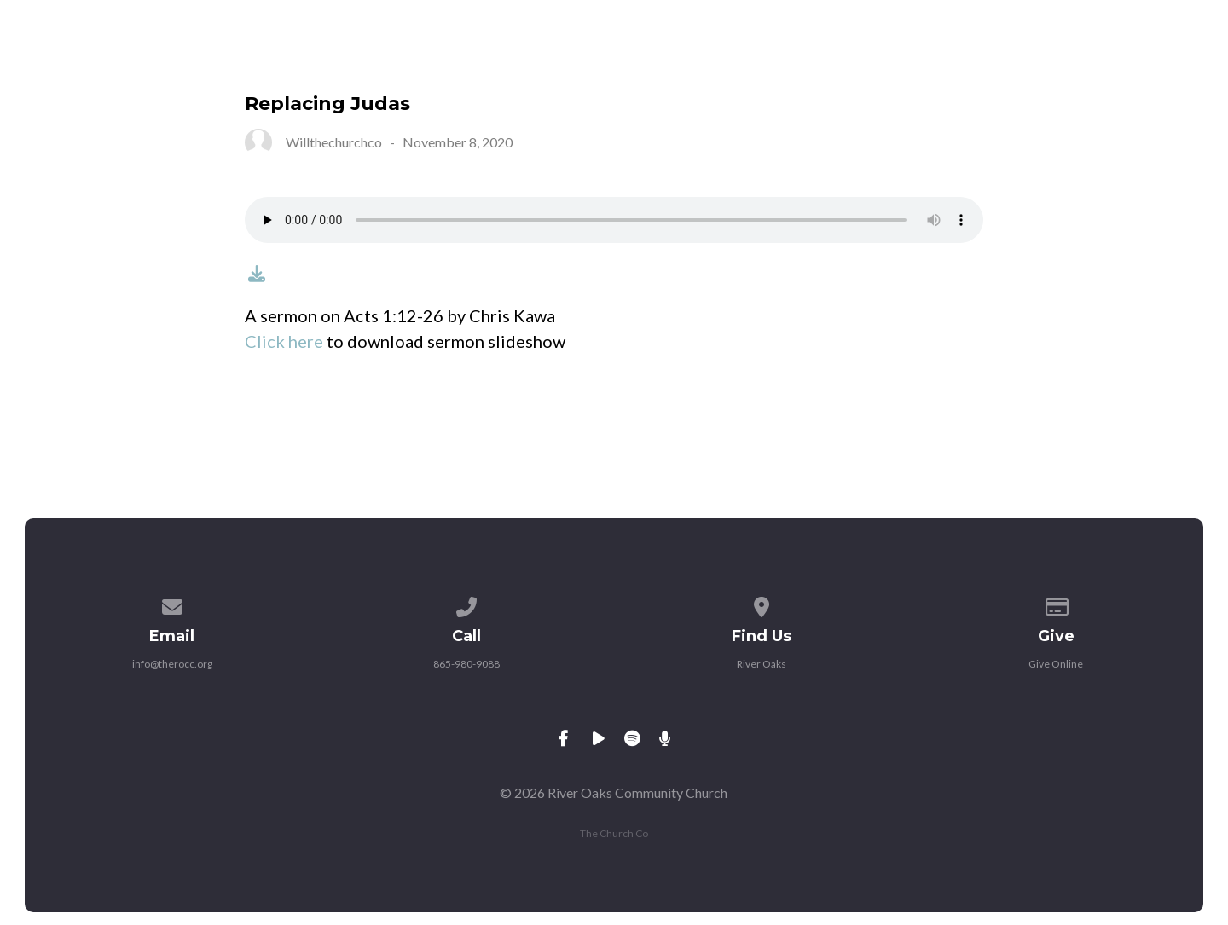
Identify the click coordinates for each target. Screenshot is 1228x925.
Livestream (836, 59)
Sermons (961, 59)
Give (1056, 59)
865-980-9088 (466, 663)
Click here (284, 341)
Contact (1152, 59)
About (473, 59)
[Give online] (1056, 604)
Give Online (1055, 663)
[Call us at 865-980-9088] (466, 604)
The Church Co (614, 833)
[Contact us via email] (172, 604)
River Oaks (761, 663)
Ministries (584, 59)
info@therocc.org (172, 663)
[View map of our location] (761, 604)
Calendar (708, 59)
